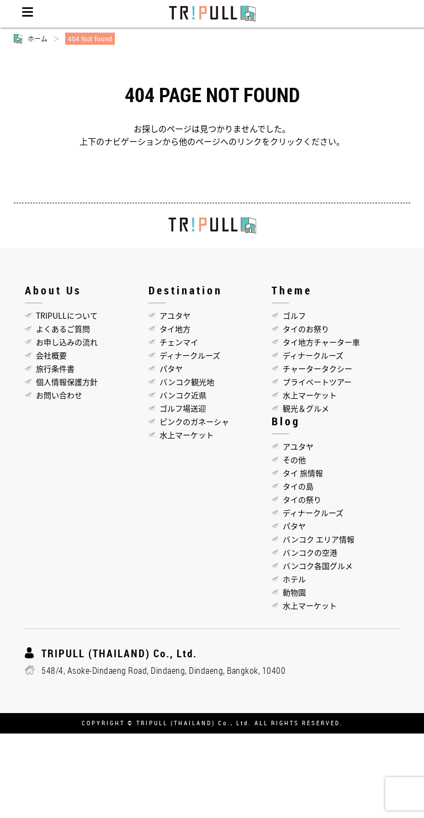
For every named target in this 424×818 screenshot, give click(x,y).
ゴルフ (294, 315)
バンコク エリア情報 (318, 539)
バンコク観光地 (187, 381)
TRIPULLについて (67, 315)
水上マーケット (187, 434)
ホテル (294, 578)
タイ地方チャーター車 (321, 341)
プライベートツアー (317, 381)
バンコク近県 (183, 394)
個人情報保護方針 (67, 381)
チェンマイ (179, 341)
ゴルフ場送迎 (183, 408)
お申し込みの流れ (67, 341)
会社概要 (51, 355)
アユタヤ (175, 315)
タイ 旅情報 (303, 472)
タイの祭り (302, 499)
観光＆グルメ (306, 408)
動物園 (294, 592)
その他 (294, 459)
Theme (292, 290)
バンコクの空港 (310, 552)
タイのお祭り (306, 328)
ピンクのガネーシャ (194, 421)
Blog (286, 421)
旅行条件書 (55, 368)
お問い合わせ (59, 394)
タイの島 (298, 486)
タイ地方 (175, 328)
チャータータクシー (317, 368)
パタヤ (171, 368)
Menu (27, 14)
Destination (185, 290)
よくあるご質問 (63, 328)
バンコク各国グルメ (318, 565)
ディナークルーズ (190, 355)
